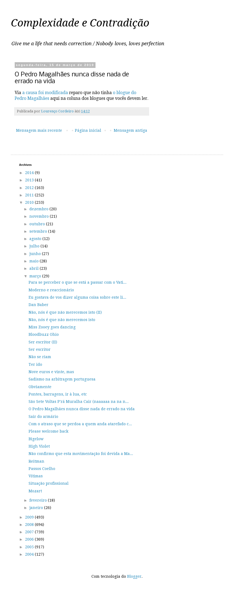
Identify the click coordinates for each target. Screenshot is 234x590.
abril (34, 268)
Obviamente (40, 387)
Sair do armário (43, 416)
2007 (30, 532)
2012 (30, 187)
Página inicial (88, 130)
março (35, 276)
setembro (38, 231)
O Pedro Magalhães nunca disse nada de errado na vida (82, 409)
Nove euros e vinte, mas (51, 372)
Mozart (35, 491)
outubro (37, 224)
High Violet (39, 446)
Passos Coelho (42, 468)
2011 (30, 195)
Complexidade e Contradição (80, 23)
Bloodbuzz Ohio (44, 334)
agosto (35, 238)
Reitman (36, 461)
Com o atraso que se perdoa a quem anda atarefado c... (80, 424)
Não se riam (40, 357)
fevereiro (38, 500)
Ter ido (35, 364)
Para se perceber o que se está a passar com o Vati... (78, 282)
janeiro (36, 507)
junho (35, 253)
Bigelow (36, 439)
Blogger (134, 576)
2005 (30, 547)
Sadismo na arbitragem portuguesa (62, 379)
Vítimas (36, 476)
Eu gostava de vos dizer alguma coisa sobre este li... (77, 297)
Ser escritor (40, 349)
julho (35, 246)
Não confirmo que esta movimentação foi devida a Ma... (81, 453)
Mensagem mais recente (39, 130)
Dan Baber (38, 305)
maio (34, 261)
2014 (30, 172)
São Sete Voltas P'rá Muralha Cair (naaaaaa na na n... (79, 401)
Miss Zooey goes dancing (52, 327)
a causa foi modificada (45, 92)
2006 (30, 539)
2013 (30, 180)
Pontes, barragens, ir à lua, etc (58, 394)
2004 (30, 554)
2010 (30, 202)
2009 (30, 517)
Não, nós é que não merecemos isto (62, 320)
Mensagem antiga (130, 130)
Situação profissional (49, 483)
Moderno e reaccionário (51, 290)
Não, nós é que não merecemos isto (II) (65, 312)
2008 (30, 524)
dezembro (39, 209)
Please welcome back (48, 431)
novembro (39, 216)
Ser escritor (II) (43, 342)
